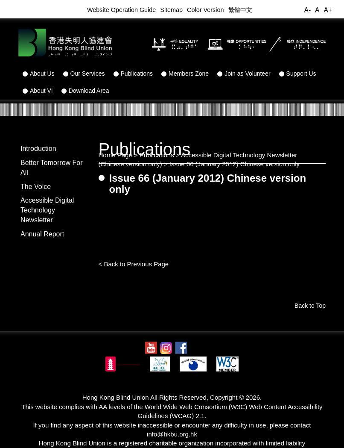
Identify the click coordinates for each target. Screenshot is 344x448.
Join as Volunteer (243, 73)
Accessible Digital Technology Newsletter (47, 210)
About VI (38, 90)
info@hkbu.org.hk (172, 434)
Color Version (205, 9)
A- (307, 10)
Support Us (297, 73)
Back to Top (310, 305)
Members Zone (185, 73)
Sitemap (171, 9)
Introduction (38, 148)
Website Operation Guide (121, 9)
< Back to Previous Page (134, 264)
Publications (133, 73)
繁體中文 (240, 9)
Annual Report (42, 234)
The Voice (35, 186)
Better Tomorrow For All (51, 167)
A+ (328, 10)
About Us (39, 73)
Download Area (85, 90)
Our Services (84, 73)
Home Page (115, 155)
